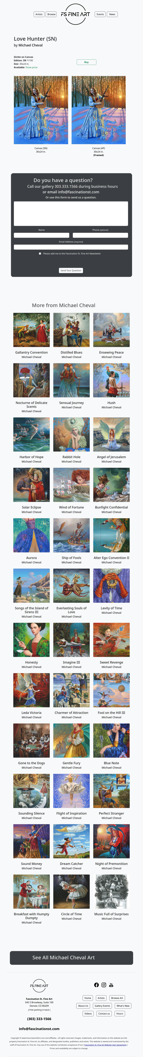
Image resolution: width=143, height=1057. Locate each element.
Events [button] (100, 14)
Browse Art (117, 998)
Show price (31, 67)
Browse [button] (51, 14)
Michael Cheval (30, 45)
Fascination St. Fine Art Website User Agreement (105, 1045)
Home (88, 998)
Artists (101, 998)
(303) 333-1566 (39, 1018)
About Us (83, 1005)
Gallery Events (102, 1005)
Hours (120, 1013)
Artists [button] (39, 14)
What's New (123, 1005)
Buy (86, 62)
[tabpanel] (71, 120)
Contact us (104, 1013)
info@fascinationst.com (39, 1028)
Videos (88, 1013)
